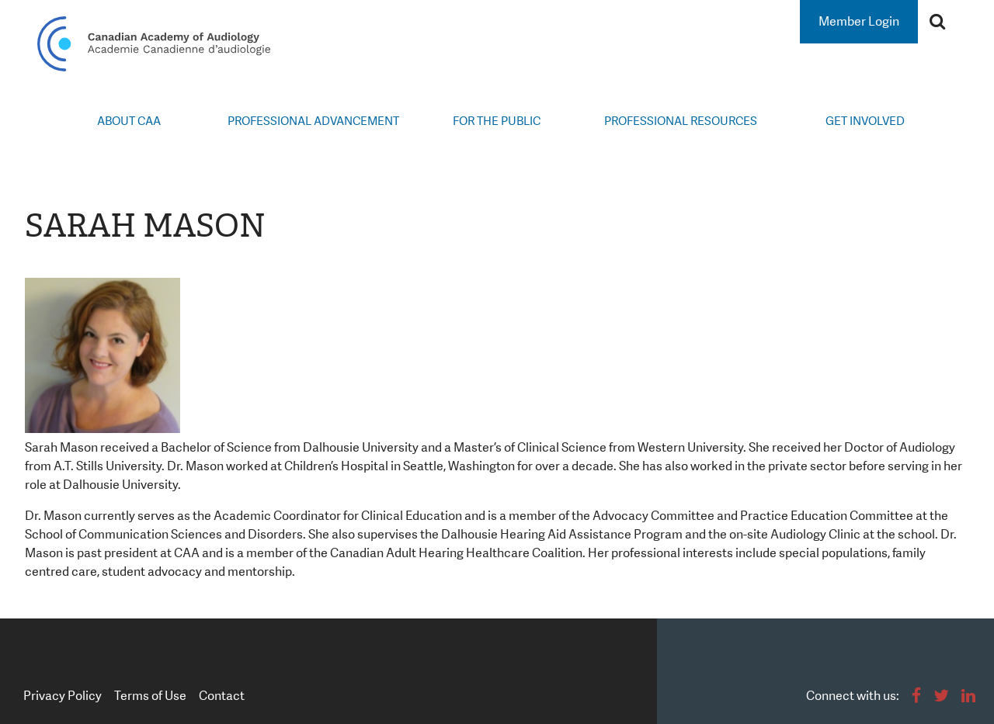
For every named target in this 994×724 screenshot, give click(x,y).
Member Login (858, 21)
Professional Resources (680, 121)
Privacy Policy (62, 696)
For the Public (496, 121)
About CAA (129, 121)
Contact (222, 696)
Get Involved (865, 121)
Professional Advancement (313, 121)
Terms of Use (150, 696)
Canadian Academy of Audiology (153, 43)
